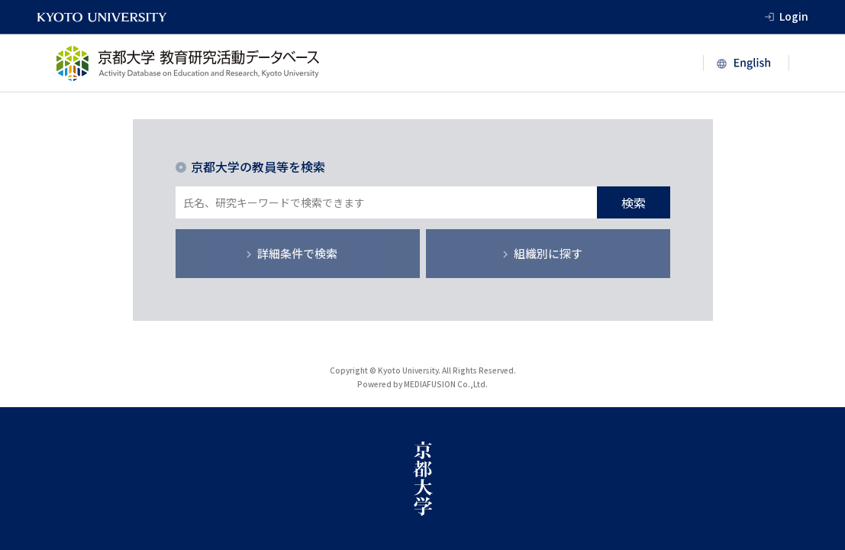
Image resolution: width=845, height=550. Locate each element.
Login (793, 16)
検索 (633, 202)
